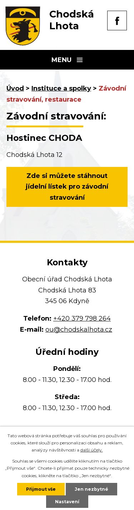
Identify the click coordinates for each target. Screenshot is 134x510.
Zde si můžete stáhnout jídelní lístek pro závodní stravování (67, 187)
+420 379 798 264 (82, 318)
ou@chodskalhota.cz (78, 329)
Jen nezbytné (91, 489)
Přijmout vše (41, 489)
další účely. (91, 450)
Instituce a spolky (61, 88)
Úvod (15, 88)
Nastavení (67, 501)
